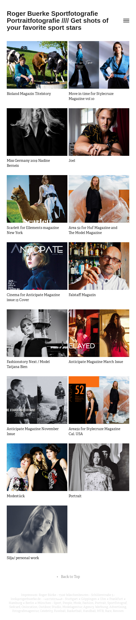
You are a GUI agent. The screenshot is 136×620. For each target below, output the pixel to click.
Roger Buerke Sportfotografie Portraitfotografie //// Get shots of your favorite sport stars (58, 20)
